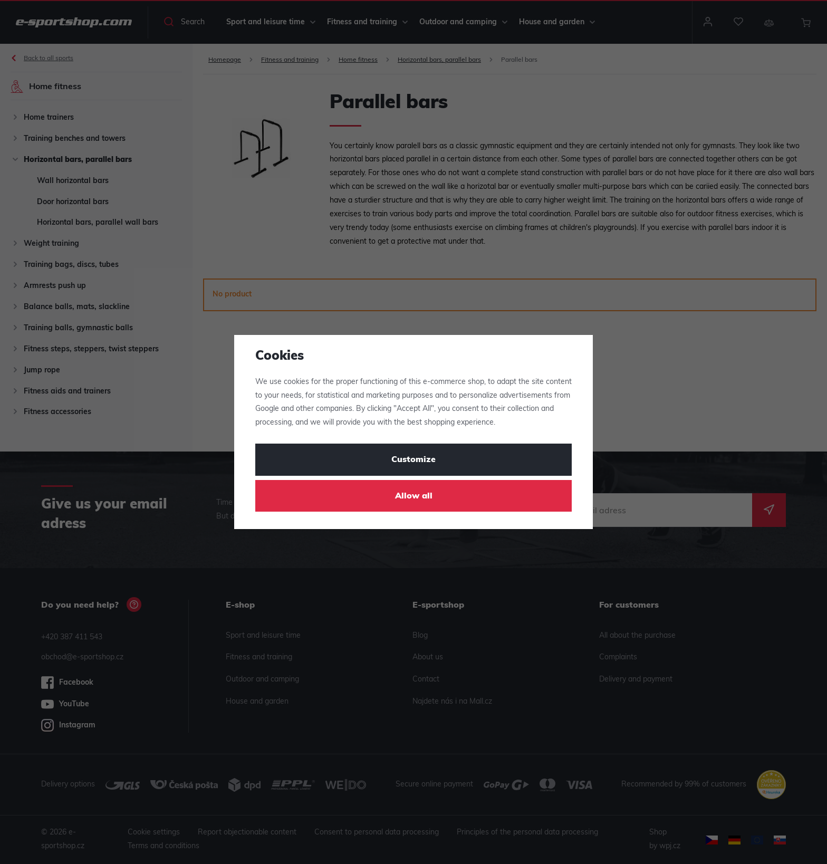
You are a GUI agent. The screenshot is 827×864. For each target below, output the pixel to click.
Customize (413, 460)
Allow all (413, 496)
